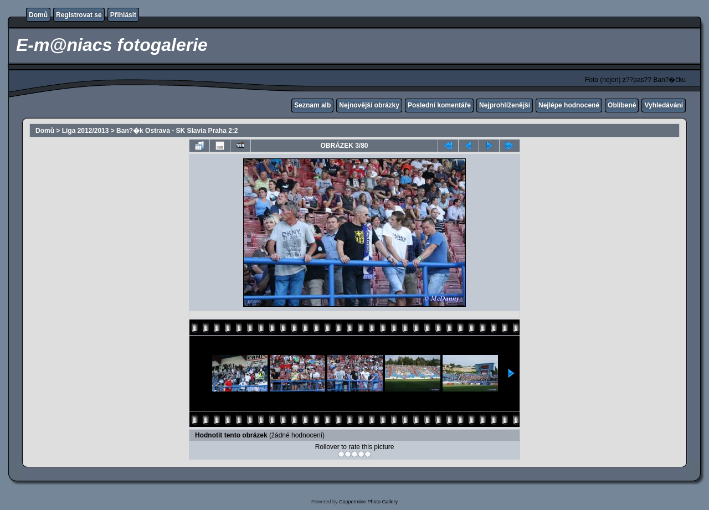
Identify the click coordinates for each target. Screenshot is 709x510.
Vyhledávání (663, 105)
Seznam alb (312, 105)
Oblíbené (622, 105)
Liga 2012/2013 (85, 131)
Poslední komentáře (439, 105)
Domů (38, 15)
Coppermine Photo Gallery (368, 501)
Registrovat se (79, 15)
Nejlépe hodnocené (568, 105)
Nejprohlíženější (504, 105)
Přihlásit (123, 15)
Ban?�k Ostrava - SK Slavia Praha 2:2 (177, 131)
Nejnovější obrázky (369, 105)
